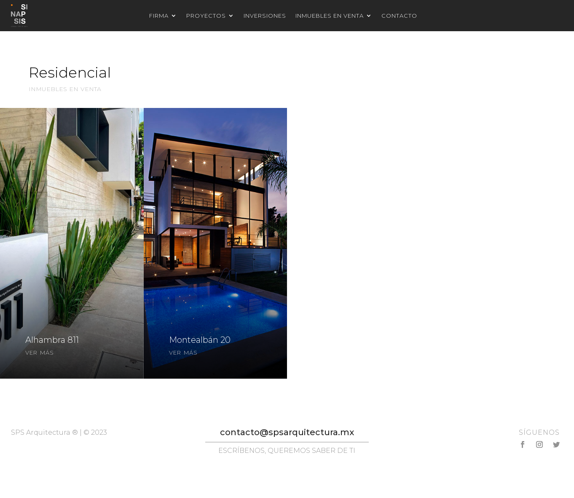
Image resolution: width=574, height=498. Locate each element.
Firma (159, 16)
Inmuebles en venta (329, 16)
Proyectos (206, 16)
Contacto (399, 16)
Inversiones (265, 16)
